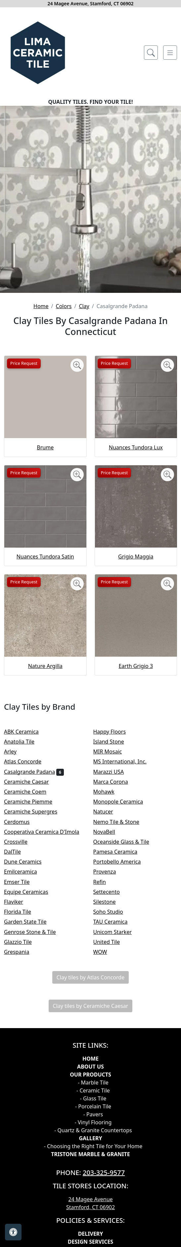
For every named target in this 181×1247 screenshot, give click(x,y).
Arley (15, 751)
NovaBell (108, 831)
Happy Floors (114, 731)
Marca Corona (115, 781)
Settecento (111, 891)
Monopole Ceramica (122, 801)
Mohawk (108, 791)
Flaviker (18, 901)
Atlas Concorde (28, 761)
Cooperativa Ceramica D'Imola (46, 831)
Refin (104, 882)
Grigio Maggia (135, 556)
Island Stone (113, 741)
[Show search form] (151, 52)
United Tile (111, 942)
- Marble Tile (93, 1082)
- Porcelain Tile (93, 1106)
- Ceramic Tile (93, 1090)
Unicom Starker (117, 932)
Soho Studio (112, 911)
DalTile (16, 851)
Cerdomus (22, 821)
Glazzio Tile (22, 942)
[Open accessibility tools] (13, 1232)
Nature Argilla (45, 666)
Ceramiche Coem (29, 791)
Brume (45, 447)
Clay (84, 306)
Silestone (109, 901)
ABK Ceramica (25, 731)
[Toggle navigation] (170, 52)
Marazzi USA (113, 771)
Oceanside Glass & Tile (125, 841)
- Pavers (93, 1114)
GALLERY (90, 1138)
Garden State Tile (31, 921)
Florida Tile (22, 911)
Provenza (109, 871)
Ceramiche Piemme (32, 801)
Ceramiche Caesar (31, 781)
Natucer (107, 811)
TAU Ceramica (114, 921)
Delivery (90, 1233)
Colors (64, 306)
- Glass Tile (93, 1098)
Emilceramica (26, 871)
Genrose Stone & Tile (34, 932)
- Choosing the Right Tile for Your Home (93, 1146)
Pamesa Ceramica (119, 851)
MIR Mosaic (112, 751)
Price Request (23, 363)
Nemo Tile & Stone (122, 821)
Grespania (21, 951)
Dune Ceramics (27, 861)
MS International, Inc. (124, 761)
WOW (104, 951)
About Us (90, 1066)
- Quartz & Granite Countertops (93, 1130)
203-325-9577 (104, 1172)
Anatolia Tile (24, 741)
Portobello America (121, 861)
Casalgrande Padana (34, 771)
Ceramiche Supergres (35, 811)
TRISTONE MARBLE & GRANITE (90, 1154)
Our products (90, 1074)
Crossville (21, 841)
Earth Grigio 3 (135, 666)
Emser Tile (21, 882)
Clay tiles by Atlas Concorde (90, 977)
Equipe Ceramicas (30, 891)
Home (41, 306)
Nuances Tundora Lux (136, 447)
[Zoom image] (77, 365)
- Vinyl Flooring (93, 1122)
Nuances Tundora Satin (45, 556)
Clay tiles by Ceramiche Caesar (90, 1006)
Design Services (90, 1241)
